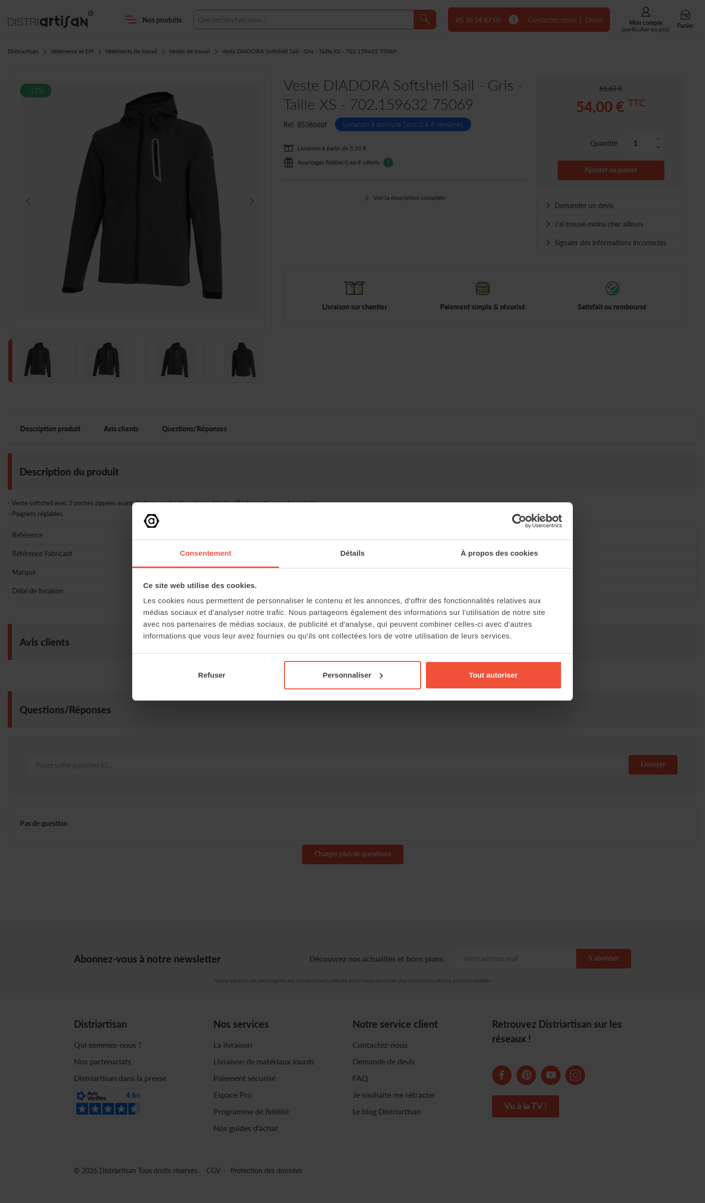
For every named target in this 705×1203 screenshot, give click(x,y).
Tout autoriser (493, 675)
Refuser (212, 675)
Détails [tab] (352, 553)
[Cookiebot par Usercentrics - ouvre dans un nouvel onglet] (519, 521)
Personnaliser (353, 675)
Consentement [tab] (205, 553)
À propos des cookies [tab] (499, 553)
